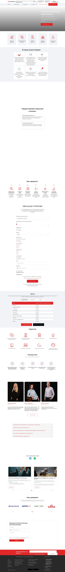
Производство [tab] (24, 299)
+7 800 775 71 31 (49, 563)
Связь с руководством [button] (55, 1)
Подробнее (11, 487)
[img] (36, 569)
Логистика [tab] (32, 299)
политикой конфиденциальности (20, 538)
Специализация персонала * (22, 216)
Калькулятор (16, 4)
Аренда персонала (18, 562)
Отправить (16, 540)
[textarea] (19, 533)
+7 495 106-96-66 (41, 1)
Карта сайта (10, 566)
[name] (19, 527)
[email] (43, 551)
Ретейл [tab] (40, 299)
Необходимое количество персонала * (24, 221)
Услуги (9, 4)
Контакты (33, 4)
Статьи (9, 563)
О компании (25, 4)
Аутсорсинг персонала (19, 559)
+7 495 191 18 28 (48, 559)
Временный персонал (18, 563)
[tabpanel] (32, 312)
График (17, 232)
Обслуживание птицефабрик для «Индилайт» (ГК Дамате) (45, 478)
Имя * (17, 260)
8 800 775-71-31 (47, 1)
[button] (43, 4)
